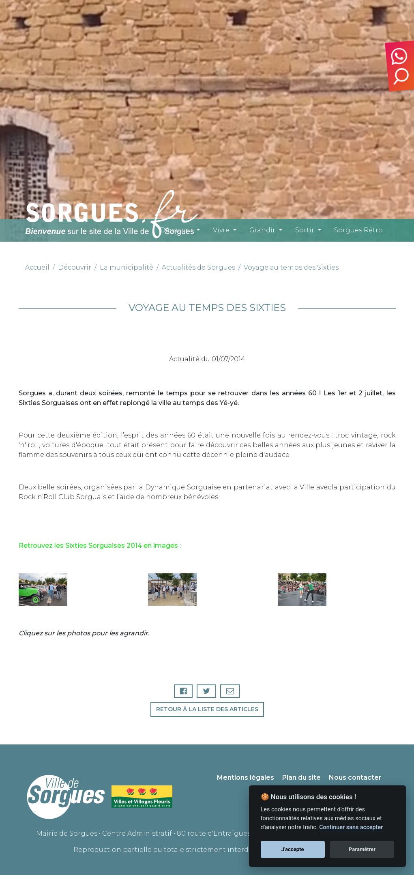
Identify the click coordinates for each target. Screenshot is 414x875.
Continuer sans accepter (351, 827)
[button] (47, 589)
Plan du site (301, 777)
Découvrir (176, 230)
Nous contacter (355, 777)
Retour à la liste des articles (207, 709)
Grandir (262, 230)
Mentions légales (245, 777)
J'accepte (292, 849)
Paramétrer (362, 849)
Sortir (304, 230)
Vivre (221, 230)
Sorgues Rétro (358, 230)
